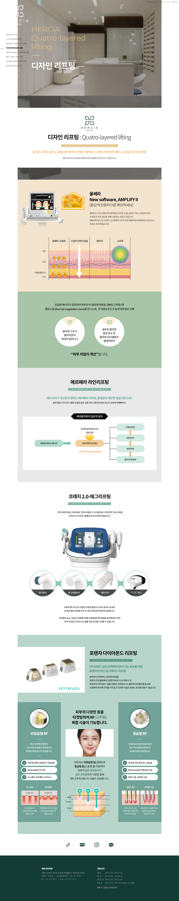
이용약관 (162, 2)
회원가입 (174, 2)
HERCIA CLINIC (11, 34)
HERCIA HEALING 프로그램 (16, 61)
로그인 (168, 2)
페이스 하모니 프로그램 (14, 56)
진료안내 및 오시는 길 (13, 65)
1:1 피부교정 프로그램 (13, 39)
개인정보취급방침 (152, 2)
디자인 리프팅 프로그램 (14, 48)
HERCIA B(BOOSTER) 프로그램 (17, 52)
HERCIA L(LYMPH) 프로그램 (16, 43)
